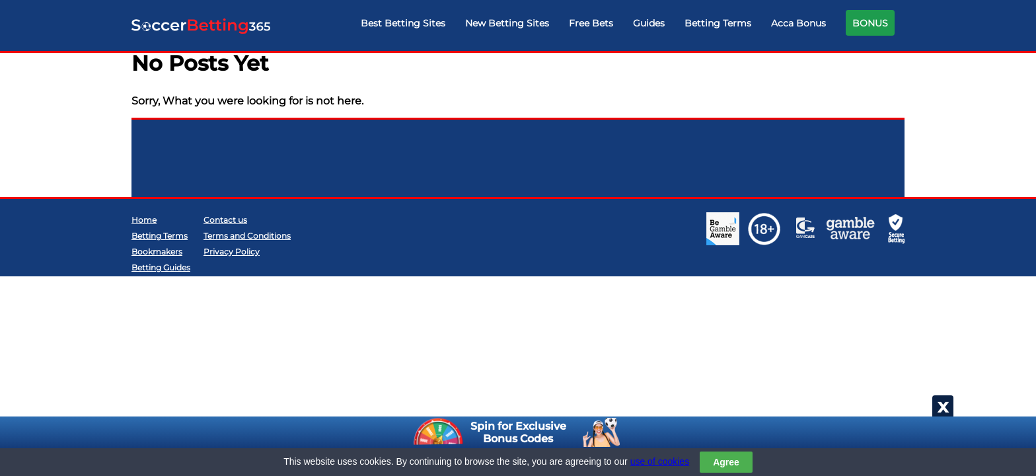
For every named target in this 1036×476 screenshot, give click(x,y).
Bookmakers (156, 252)
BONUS (870, 23)
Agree (726, 462)
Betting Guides (160, 267)
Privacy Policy (232, 252)
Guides (649, 23)
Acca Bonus (798, 23)
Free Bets (591, 23)
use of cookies (660, 461)
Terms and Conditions (247, 236)
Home (144, 220)
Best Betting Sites (403, 23)
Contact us (225, 220)
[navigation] (628, 26)
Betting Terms (717, 23)
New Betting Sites (507, 23)
